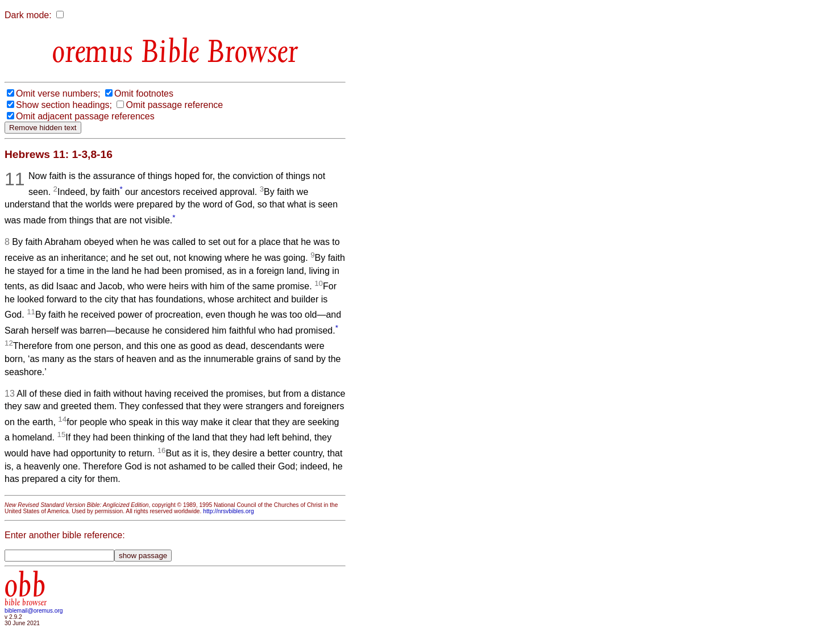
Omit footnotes (143, 93)
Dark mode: (28, 15)
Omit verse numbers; (58, 93)
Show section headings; (64, 105)
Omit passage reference (174, 105)
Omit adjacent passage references (85, 116)
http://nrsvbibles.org (228, 511)
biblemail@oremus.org (34, 611)
